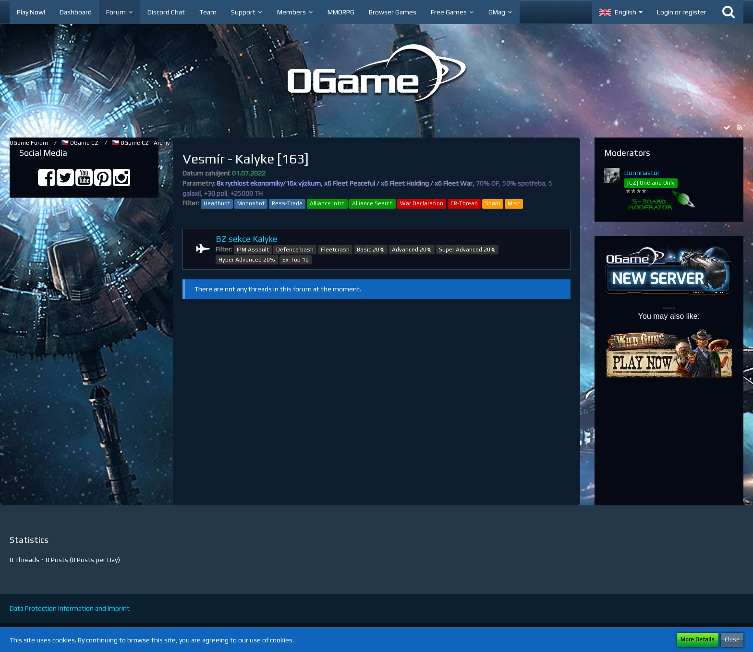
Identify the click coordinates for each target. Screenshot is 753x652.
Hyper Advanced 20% (247, 259)
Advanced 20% (412, 249)
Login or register (681, 12)
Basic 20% (371, 249)
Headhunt (217, 203)
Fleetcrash (335, 249)
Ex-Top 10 (295, 259)
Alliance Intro (327, 203)
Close (732, 639)
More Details (697, 639)
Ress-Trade (287, 203)
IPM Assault (253, 249)
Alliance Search (372, 203)
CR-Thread (464, 203)
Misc (514, 203)
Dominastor (642, 172)
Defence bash (295, 249)
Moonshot (251, 203)
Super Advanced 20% (467, 249)
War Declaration (421, 203)
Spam (492, 203)
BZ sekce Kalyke (247, 239)
